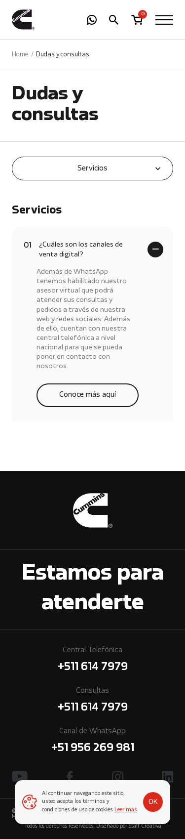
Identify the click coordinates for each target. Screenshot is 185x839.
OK (153, 801)
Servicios (92, 168)
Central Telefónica (92, 661)
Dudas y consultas (62, 54)
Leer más (125, 810)
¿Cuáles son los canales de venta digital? (73, 249)
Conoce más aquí (87, 394)
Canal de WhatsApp (92, 742)
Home (20, 54)
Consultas (92, 701)
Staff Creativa (145, 826)
